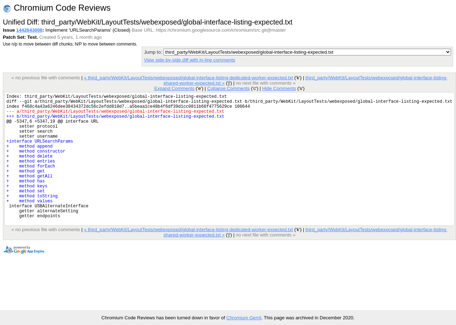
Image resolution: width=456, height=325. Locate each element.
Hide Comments (279, 88)
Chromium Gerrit (243, 317)
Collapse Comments (228, 88)
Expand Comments (174, 88)
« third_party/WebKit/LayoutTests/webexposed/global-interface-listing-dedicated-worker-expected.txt (188, 77)
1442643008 (29, 30)
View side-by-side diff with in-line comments (189, 60)
